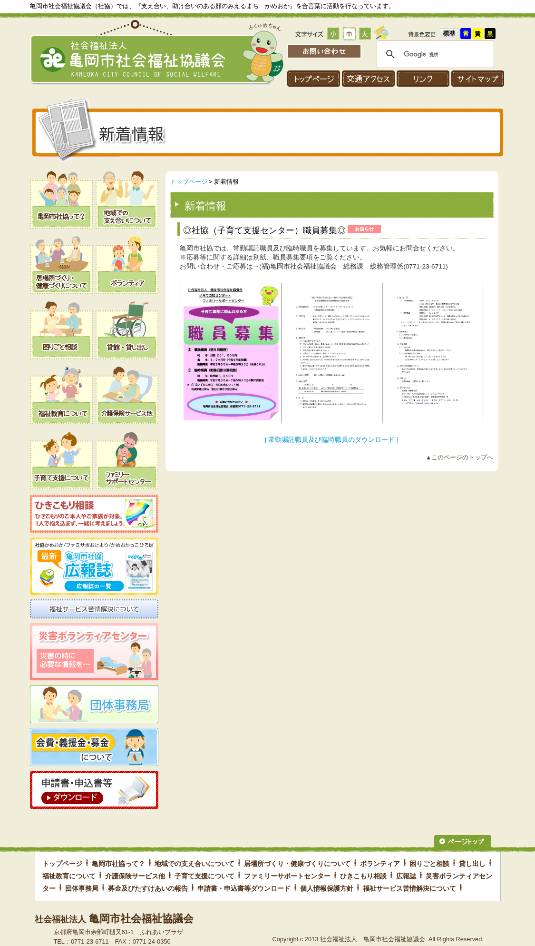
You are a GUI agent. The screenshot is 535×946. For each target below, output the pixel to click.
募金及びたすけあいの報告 (148, 888)
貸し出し (472, 863)
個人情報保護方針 (326, 888)
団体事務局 (81, 888)
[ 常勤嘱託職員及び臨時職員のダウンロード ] (332, 439)
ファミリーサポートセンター (287, 876)
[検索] (434, 54)
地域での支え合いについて (194, 863)
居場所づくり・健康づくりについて (297, 863)
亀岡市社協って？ (118, 863)
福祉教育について (69, 876)
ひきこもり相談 (363, 876)
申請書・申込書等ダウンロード (244, 888)
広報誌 (406, 876)
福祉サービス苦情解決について (409, 888)
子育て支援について (204, 876)
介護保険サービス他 (135, 876)
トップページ (188, 181)
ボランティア (380, 863)
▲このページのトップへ (460, 457)
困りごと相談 (429, 863)
